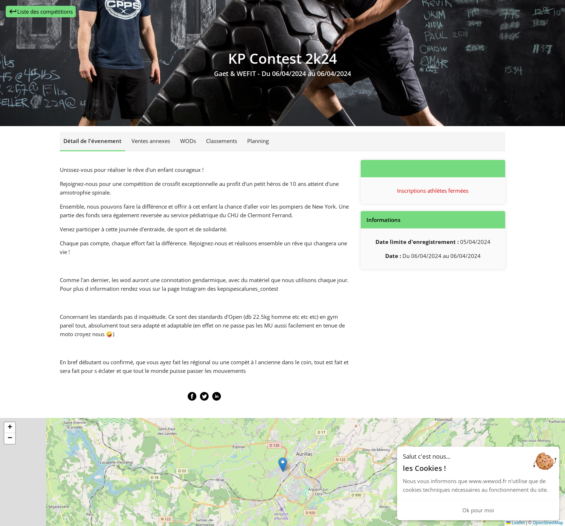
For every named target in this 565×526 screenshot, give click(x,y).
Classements (221, 140)
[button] (282, 464)
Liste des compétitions (41, 11)
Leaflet (515, 522)
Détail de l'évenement (92, 140)
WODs (188, 140)
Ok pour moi (478, 510)
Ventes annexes (151, 140)
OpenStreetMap (548, 522)
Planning (258, 140)
